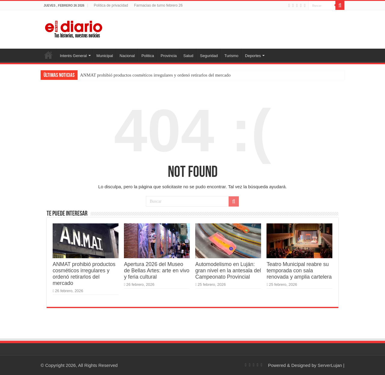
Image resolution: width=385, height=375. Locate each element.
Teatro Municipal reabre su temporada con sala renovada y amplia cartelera (298, 270)
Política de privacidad (111, 5)
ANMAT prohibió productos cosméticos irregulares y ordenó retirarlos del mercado (155, 75)
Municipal (105, 55)
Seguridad (209, 55)
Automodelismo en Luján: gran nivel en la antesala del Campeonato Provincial (228, 270)
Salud (188, 55)
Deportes (253, 55)
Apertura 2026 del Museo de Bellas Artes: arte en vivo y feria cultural (156, 270)
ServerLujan (330, 365)
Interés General (73, 55)
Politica (147, 55)
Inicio (48, 55)
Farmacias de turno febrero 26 (158, 5)
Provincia (169, 55)
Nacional (127, 55)
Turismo (231, 55)
